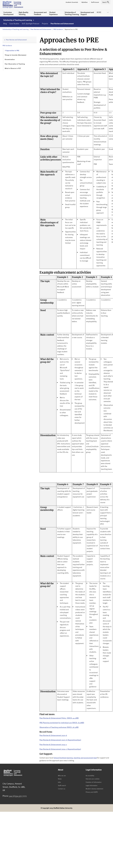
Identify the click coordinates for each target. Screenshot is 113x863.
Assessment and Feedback (40, 13)
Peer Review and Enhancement (62, 23)
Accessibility (90, 775)
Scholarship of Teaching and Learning (18, 20)
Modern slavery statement (94, 789)
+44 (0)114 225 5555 (18, 795)
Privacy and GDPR (92, 792)
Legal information (91, 785)
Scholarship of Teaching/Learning (72, 13)
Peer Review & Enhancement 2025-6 (53, 735)
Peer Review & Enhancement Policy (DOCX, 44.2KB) (59, 718)
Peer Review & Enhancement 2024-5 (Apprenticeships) (60, 749)
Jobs (59, 782)
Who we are (62, 775)
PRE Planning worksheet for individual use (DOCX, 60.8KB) (62, 722)
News (60, 779)
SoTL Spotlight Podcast (30, 23)
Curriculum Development (8, 13)
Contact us (61, 789)
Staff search (62, 785)
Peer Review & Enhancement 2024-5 (53, 744)
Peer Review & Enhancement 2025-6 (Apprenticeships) (60, 740)
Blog (5, 23)
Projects (45, 23)
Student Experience (53, 13)
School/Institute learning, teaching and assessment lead (75, 757)
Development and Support (87, 13)
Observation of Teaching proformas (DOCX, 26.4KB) (59, 727)
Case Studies (14, 23)
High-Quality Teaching (23, 13)
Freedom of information (94, 782)
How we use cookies (92, 779)
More (103, 12)
